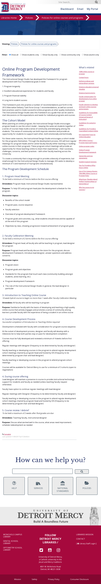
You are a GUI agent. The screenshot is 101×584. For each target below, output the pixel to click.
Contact (80, 539)
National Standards (62, 486)
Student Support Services (88, 162)
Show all (13, 55)
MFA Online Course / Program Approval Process (88, 141)
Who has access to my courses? (86, 188)
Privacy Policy (53, 579)
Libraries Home (9, 19)
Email (80, 9)
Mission (17, 579)
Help (14, 485)
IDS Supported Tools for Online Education (87, 136)
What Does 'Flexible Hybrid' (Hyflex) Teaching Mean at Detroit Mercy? (88, 181)
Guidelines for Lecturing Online (87, 124)
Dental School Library (10, 542)
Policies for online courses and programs (62, 19)
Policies (29, 19)
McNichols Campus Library (12, 535)
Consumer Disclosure (79, 579)
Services (38, 485)
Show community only (69, 55)
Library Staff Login (87, 543)
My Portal (92, 9)
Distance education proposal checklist (89, 88)
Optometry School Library (12, 549)
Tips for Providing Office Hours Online (87, 166)
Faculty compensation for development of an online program (88, 99)
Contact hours (84, 77)
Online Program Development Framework (87, 151)
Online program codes (86, 146)
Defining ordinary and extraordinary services (86, 82)
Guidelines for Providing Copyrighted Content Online (88, 130)
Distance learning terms (87, 93)
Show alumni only (90, 55)
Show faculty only (49, 55)
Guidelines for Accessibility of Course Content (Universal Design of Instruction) (88, 116)
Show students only (29, 55)
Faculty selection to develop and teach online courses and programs (88, 107)
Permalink (7, 434)
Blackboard (67, 9)
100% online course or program (86, 73)
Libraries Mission (84, 534)
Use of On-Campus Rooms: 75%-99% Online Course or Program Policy (88, 173)
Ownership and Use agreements (86, 157)
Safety (34, 579)
